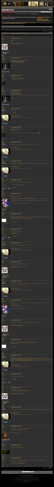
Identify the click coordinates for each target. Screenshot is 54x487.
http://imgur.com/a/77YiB (21, 447)
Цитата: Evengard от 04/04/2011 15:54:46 (15, 129)
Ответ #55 (14, 127)
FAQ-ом (37, 144)
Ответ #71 (14, 407)
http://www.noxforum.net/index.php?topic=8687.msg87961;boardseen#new (20, 390)
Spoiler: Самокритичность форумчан (16, 43)
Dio (2, 179)
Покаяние (13, 117)
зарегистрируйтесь (10, 9)
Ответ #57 (14, 161)
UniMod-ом (15, 187)
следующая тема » (50, 468)
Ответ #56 (14, 142)
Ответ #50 (13, 38)
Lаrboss (3, 57)
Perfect (3, 261)
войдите (6, 9)
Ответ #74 (14, 458)
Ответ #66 (14, 320)
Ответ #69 (14, 374)
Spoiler (12, 343)
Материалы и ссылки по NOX (17, 57)
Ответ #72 (14, 426)
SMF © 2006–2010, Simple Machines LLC (30, 475)
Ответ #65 (14, 300)
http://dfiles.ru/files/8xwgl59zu (21, 463)
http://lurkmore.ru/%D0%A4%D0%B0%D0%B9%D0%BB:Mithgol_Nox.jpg (20, 360)
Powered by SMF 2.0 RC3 (22, 475)
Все (6, 32)
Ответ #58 (14, 180)
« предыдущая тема (44, 468)
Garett (3, 425)
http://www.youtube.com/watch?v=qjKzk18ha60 (18, 61)
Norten (3, 193)
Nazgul (3, 75)
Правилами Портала (34, 13)
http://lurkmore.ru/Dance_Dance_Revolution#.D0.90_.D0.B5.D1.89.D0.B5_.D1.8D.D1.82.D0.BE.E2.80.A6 (24, 358)
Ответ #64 (14, 281)
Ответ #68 (14, 355)
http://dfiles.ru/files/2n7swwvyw (42, 460)
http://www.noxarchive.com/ (27, 428)
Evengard (3, 108)
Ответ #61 (14, 229)
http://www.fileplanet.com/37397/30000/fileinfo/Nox (17, 163)
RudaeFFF (3, 213)
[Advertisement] (27, 28)
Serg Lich (3, 457)
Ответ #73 (14, 445)
